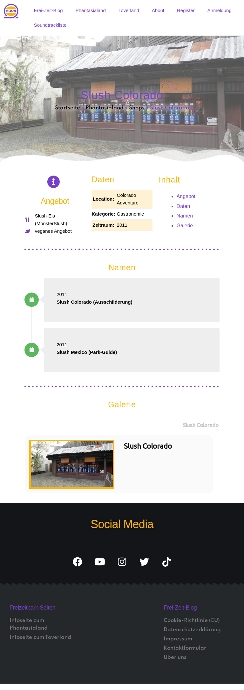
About (158, 10)
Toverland (129, 10)
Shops (137, 108)
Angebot (186, 196)
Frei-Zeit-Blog (48, 10)
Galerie (185, 225)
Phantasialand (91, 10)
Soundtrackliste (50, 25)
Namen (185, 215)
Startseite (67, 108)
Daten (183, 206)
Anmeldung (219, 10)
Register (186, 10)
